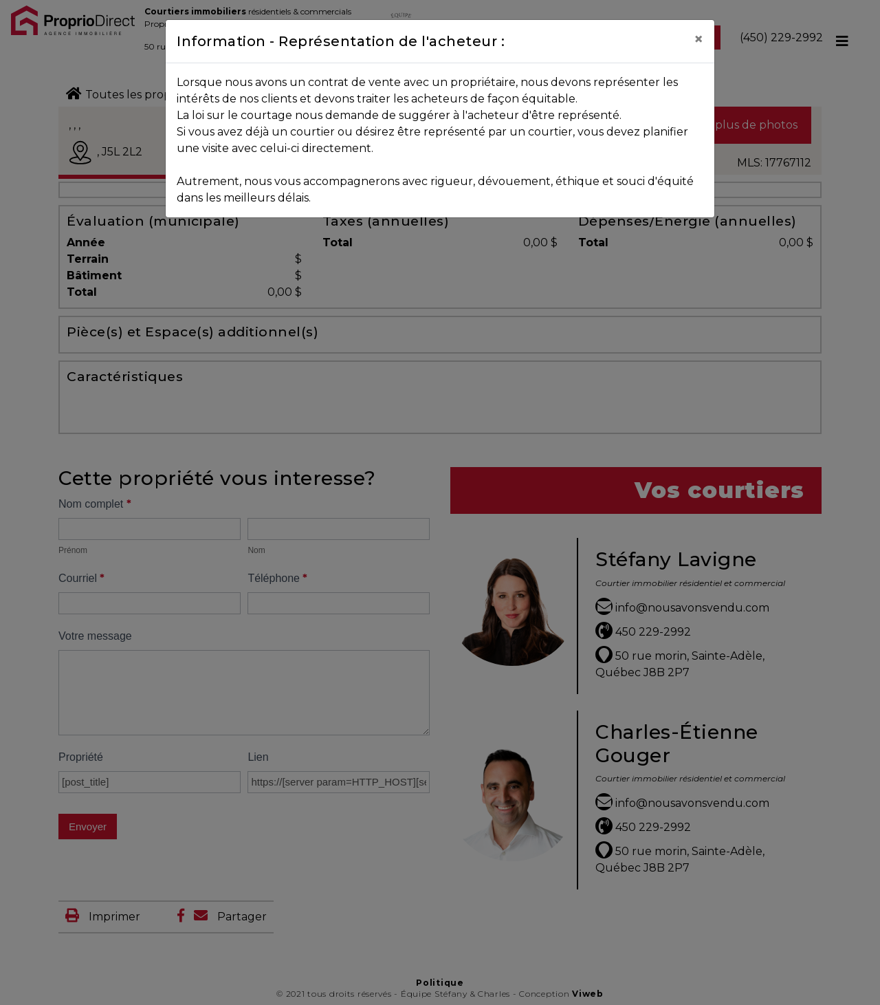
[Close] (698, 39)
